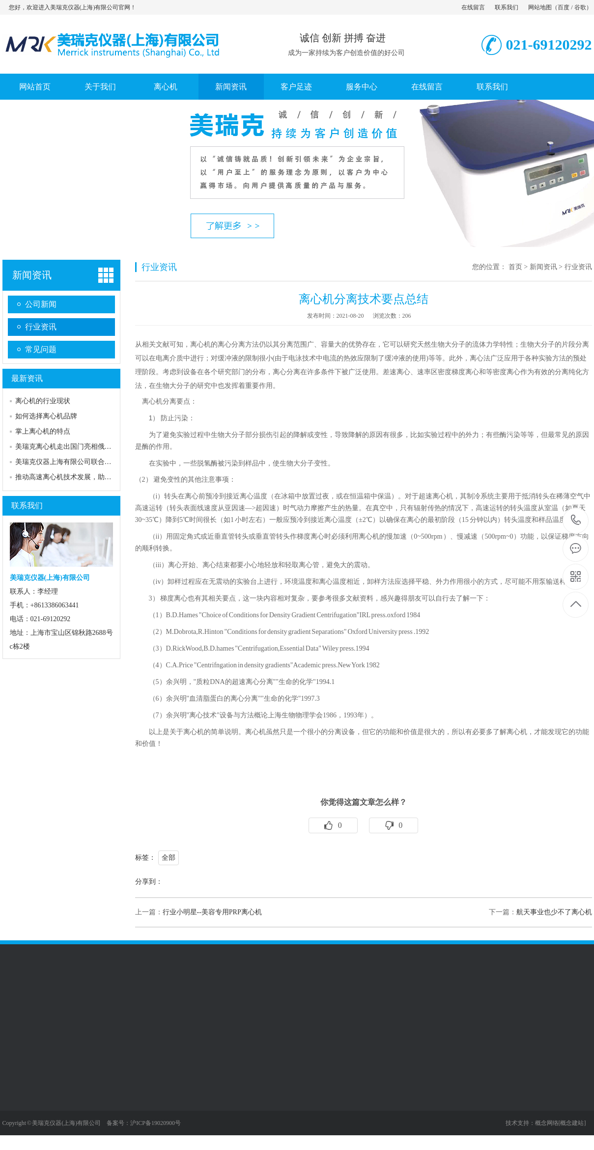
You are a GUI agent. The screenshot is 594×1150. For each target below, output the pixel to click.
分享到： (149, 881)
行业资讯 (41, 327)
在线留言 (473, 7)
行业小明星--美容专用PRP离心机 (212, 912)
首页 (515, 267)
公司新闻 (41, 304)
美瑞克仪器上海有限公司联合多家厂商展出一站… (91, 461)
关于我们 (100, 86)
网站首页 (35, 86)
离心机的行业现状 (42, 401)
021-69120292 (576, 521)
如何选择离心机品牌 (46, 416)
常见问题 (41, 349)
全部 (168, 857)
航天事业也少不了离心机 (554, 912)
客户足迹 (296, 86)
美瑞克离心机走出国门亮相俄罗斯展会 (73, 446)
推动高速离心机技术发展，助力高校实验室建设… (91, 477)
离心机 (165, 86)
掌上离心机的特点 (42, 431)
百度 (563, 7)
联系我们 (506, 7)
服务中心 (361, 86)
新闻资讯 (231, 86)
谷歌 (580, 7)
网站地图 (540, 7)
